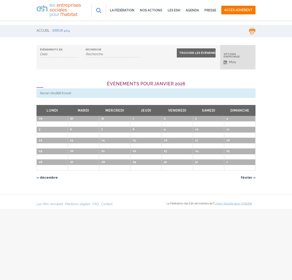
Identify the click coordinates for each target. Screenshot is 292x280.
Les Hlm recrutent (49, 275)
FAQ (96, 275)
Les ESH (174, 10)
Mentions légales (77, 275)
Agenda (192, 10)
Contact (106, 275)
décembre (47, 249)
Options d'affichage (232, 55)
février (248, 249)
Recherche (93, 49)
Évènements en (51, 49)
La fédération (122, 10)
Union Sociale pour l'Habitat (233, 274)
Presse (210, 10)
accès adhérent (238, 10)
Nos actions (151, 10)
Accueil (43, 30)
